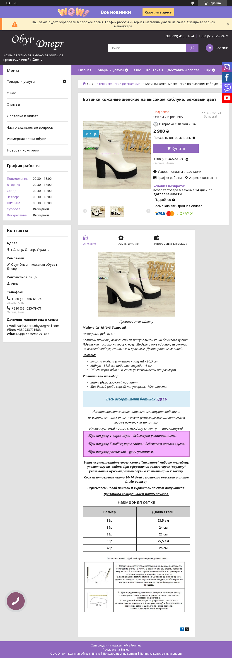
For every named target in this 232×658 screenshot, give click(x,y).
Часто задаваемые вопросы (30, 127)
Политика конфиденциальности (161, 654)
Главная (84, 70)
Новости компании (23, 150)
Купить (178, 148)
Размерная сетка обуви (26, 138)
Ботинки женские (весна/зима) (118, 84)
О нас (137, 70)
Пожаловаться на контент (120, 654)
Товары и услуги (110, 70)
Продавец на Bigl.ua (116, 649)
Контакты (154, 70)
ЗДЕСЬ (161, 399)
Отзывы (13, 104)
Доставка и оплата (183, 70)
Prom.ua (135, 645)
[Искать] (192, 48)
